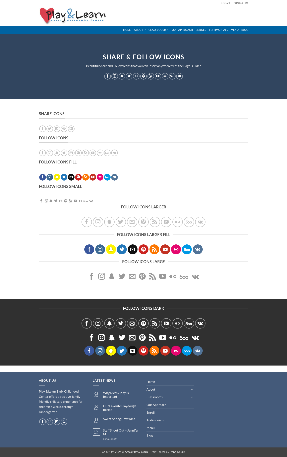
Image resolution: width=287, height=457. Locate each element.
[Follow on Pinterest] (143, 76)
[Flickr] (165, 76)
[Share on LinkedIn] (71, 128)
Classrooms (158, 30)
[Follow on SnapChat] (122, 76)
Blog (244, 29)
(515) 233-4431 (241, 3)
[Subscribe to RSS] (150, 76)
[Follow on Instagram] (114, 76)
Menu (235, 29)
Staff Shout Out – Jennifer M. (121, 432)
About (140, 30)
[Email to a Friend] (57, 128)
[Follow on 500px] (172, 76)
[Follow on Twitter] (129, 76)
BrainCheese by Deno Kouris (167, 451)
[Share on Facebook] (42, 128)
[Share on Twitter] (49, 128)
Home (127, 29)
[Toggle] (192, 389)
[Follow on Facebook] (107, 76)
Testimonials (218, 29)
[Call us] (64, 421)
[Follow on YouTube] (158, 76)
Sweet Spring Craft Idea (119, 419)
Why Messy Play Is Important (116, 394)
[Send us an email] (136, 76)
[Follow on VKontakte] (179, 76)
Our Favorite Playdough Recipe (119, 407)
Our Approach (182, 29)
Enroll (201, 29)
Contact (225, 3)
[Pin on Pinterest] (64, 128)
